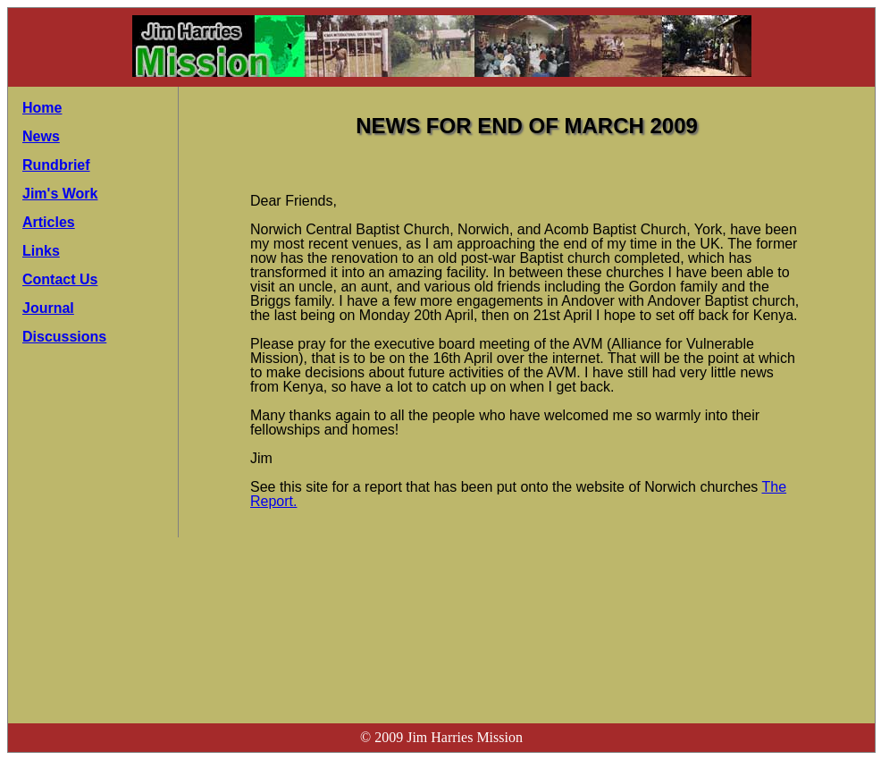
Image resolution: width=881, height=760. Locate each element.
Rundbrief (56, 165)
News (41, 136)
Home (42, 107)
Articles (48, 222)
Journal (48, 308)
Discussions (64, 336)
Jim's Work (59, 193)
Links (41, 250)
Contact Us (59, 279)
